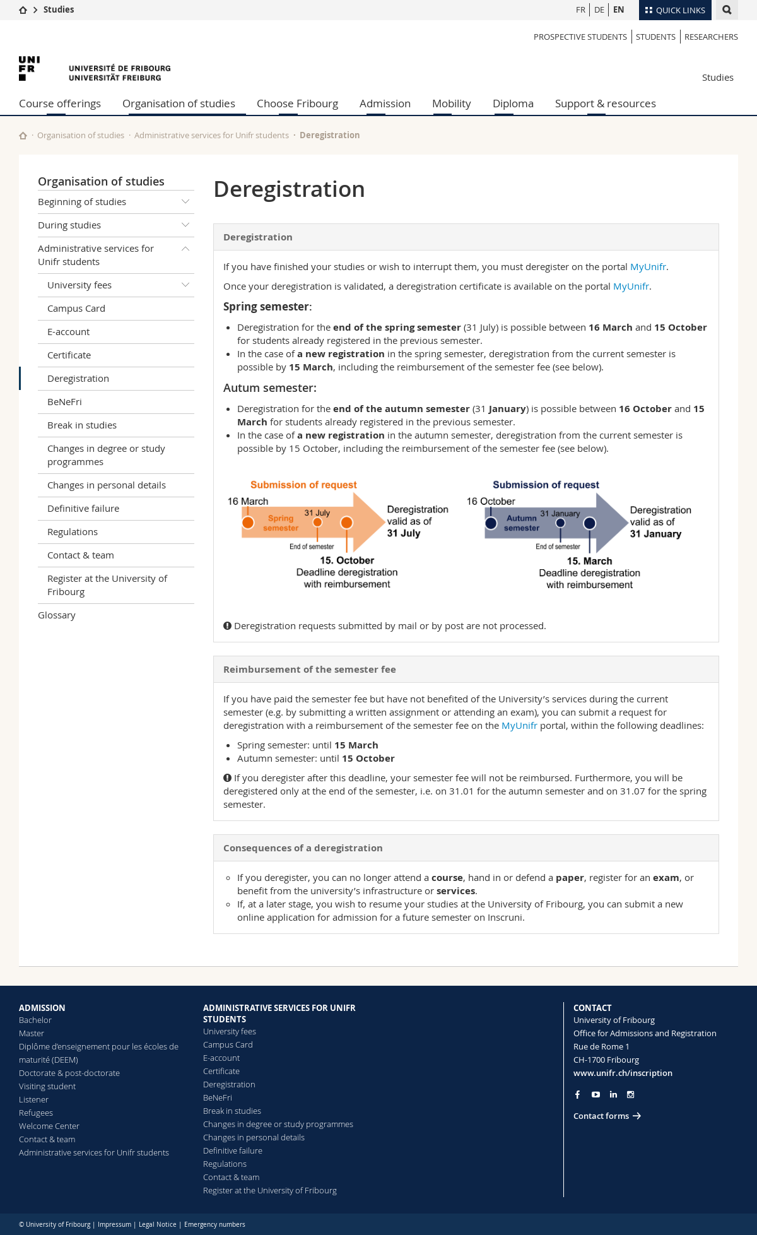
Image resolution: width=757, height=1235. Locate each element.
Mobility (451, 103)
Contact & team (80, 554)
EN (619, 9)
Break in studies (82, 424)
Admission (385, 103)
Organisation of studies (178, 103)
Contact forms (601, 1115)
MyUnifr (648, 266)
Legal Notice (158, 1224)
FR (580, 9)
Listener (34, 1099)
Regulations (72, 531)
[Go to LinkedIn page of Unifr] (613, 1094)
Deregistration (78, 378)
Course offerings (60, 103)
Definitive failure (83, 508)
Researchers (711, 36)
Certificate (69, 354)
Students (656, 36)
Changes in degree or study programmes (106, 455)
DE (599, 9)
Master (31, 1033)
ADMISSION (42, 1007)
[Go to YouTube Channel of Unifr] (596, 1094)
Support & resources (605, 103)
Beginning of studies (116, 202)
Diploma (513, 103)
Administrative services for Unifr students (211, 135)
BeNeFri (64, 401)
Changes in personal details (106, 484)
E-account (68, 331)
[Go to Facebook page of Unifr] (577, 1094)
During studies (116, 225)
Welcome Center (49, 1126)
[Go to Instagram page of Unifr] (630, 1094)
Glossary (57, 614)
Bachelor (35, 1019)
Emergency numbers (214, 1224)
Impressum (114, 1224)
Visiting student (47, 1086)
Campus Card (76, 308)
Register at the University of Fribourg (107, 585)
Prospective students (580, 36)
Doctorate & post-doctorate (69, 1072)
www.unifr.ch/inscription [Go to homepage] (622, 1072)
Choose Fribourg (297, 103)
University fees (120, 285)
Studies (59, 9)
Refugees (36, 1112)
